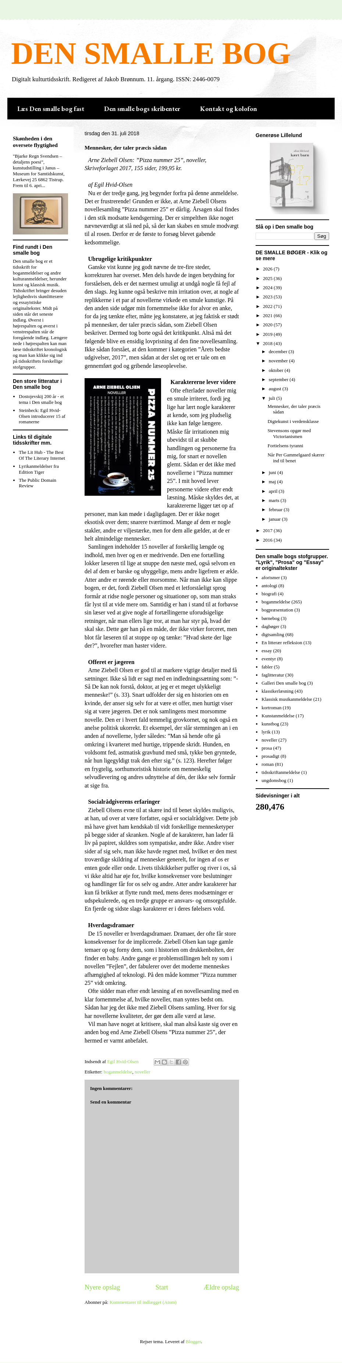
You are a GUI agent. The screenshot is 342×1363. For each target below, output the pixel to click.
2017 (268, 530)
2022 (268, 306)
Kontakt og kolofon (228, 108)
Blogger (193, 1341)
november (279, 360)
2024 (268, 287)
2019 (268, 334)
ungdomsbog (273, 780)
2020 (268, 324)
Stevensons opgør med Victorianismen (289, 433)
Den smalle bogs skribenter (142, 108)
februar (276, 509)
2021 (268, 315)
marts (275, 500)
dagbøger (270, 626)
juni (273, 472)
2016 (268, 540)
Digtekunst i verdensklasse (292, 421)
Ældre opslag (221, 1287)
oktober (277, 370)
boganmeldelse (118, 1072)
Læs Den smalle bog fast (50, 108)
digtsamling (272, 634)
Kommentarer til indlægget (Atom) (143, 1302)
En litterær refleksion (281, 642)
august (275, 388)
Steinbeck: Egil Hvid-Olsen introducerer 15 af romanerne (42, 416)
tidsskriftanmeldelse (280, 772)
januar (275, 519)
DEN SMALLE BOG (151, 53)
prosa (266, 748)
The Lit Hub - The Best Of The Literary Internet (42, 455)
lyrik (266, 732)
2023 (268, 296)
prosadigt (270, 756)
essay (266, 650)
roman (267, 764)
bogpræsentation (277, 610)
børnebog (270, 618)
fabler (266, 667)
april (274, 491)
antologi (269, 585)
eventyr (268, 658)
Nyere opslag (102, 1287)
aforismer (270, 577)
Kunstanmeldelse (278, 715)
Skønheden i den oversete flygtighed (35, 141)
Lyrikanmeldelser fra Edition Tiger (39, 469)
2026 (268, 269)
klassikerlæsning (277, 691)
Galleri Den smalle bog (283, 683)
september (279, 379)
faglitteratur (272, 675)
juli (273, 398)
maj (273, 481)
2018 (268, 343)
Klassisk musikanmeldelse (286, 699)
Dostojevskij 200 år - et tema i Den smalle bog (41, 399)
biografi (269, 593)
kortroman (271, 707)
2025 (268, 278)
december (279, 351)
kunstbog (270, 724)
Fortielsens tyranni (285, 445)
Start (162, 1287)
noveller (142, 1072)
